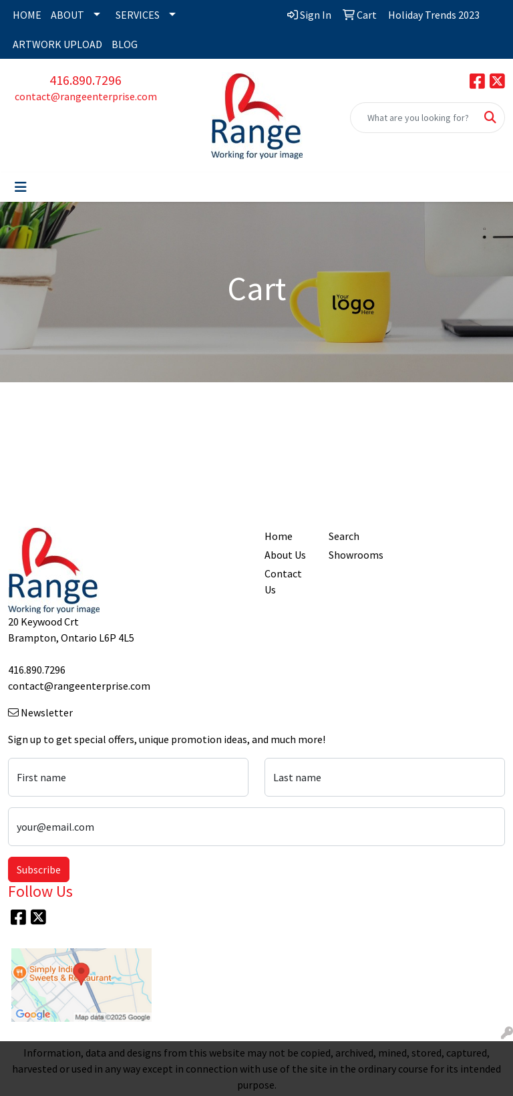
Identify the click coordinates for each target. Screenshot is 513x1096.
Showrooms (353, 554)
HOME (27, 14)
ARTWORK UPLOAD (57, 44)
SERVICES (138, 14)
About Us (285, 554)
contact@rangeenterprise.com (86, 96)
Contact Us (283, 581)
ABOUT (67, 14)
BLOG (125, 44)
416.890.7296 (85, 80)
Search (344, 536)
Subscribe (39, 869)
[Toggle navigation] (21, 187)
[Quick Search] (413, 117)
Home (279, 536)
